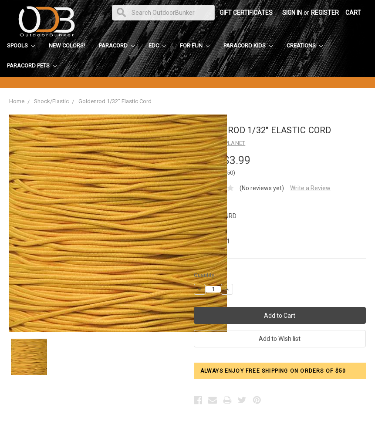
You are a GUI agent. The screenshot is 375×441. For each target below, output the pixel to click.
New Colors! (67, 45)
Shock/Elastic (51, 101)
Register (325, 12)
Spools (21, 45)
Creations (305, 45)
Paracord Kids (248, 45)
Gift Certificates (246, 12)
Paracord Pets (32, 65)
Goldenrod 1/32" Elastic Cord (115, 101)
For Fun (194, 45)
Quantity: (205, 275)
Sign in (292, 12)
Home (16, 101)
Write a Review (310, 188)
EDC (157, 45)
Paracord (117, 45)
